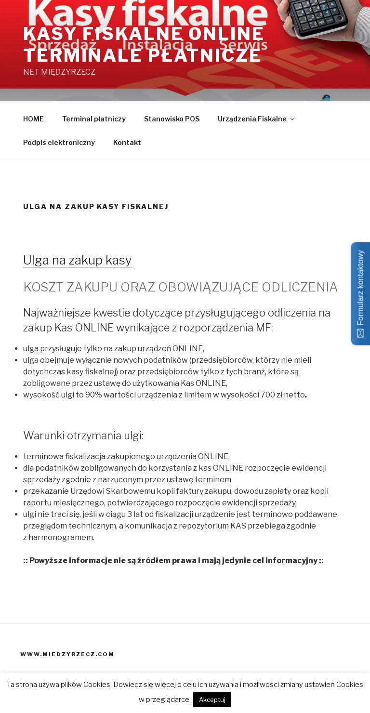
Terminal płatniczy (94, 119)
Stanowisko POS (171, 119)
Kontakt (127, 142)
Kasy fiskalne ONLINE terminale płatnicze (144, 44)
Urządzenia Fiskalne (257, 119)
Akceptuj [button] (212, 699)
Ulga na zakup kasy (77, 259)
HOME (33, 119)
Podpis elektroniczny (59, 142)
